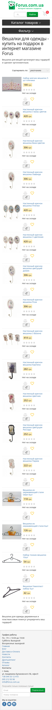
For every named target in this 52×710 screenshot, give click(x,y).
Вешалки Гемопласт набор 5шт (33, 587)
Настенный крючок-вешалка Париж (33, 460)
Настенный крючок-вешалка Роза (33, 300)
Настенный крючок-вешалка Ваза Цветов (34, 142)
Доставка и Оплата (11, 651)
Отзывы (5, 662)
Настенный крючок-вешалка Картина (33, 363)
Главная (6, 646)
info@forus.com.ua (10, 682)
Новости (6, 654)
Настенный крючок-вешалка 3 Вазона (33, 332)
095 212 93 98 (8, 679)
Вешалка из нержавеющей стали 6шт (35, 524)
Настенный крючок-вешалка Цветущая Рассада (33, 427)
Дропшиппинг (9, 659)
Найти (32, 14)
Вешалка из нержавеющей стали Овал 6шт (33, 492)
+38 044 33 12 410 (10, 676)
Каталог (5, 665)
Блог (4, 648)
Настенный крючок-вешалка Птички (33, 204)
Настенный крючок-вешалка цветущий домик (33, 268)
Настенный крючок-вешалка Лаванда (33, 173)
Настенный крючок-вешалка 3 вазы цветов (34, 110)
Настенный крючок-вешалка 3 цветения (33, 236)
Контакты (6, 657)
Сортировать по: (20, 70)
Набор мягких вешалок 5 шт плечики (35, 79)
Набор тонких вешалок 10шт (34, 556)
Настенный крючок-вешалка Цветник (33, 394)
